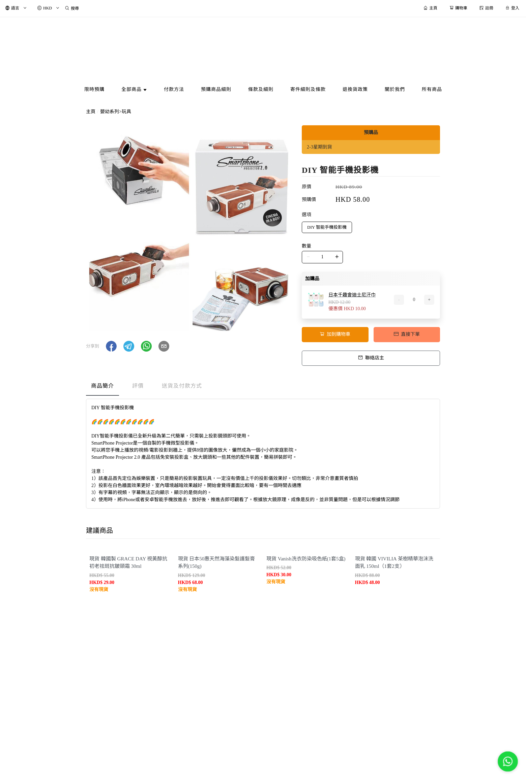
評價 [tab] (138, 386)
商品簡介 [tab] (102, 386)
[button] (111, 346)
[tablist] (263, 387)
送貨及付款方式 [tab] (182, 386)
